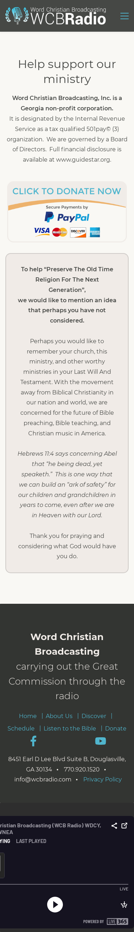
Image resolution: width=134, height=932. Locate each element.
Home (28, 716)
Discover (93, 716)
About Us (59, 716)
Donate (115, 728)
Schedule (21, 728)
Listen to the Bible (70, 728)
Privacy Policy (102, 779)
